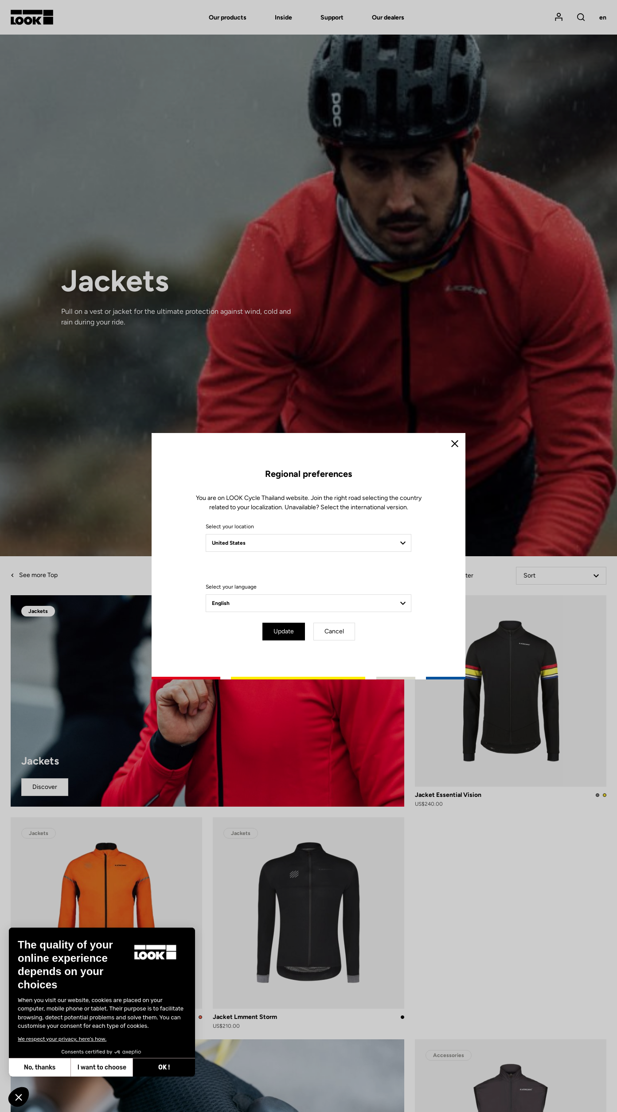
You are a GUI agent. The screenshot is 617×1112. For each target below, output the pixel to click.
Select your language (231, 587)
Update (283, 631)
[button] (18, 1097)
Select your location (230, 526)
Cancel (334, 631)
